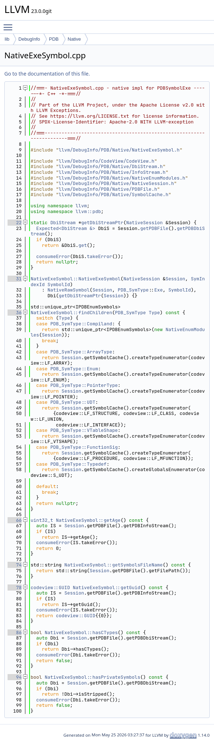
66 (15, 520)
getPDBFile (154, 228)
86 (15, 632)
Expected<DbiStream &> (65, 228)
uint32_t (42, 520)
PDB (54, 39)
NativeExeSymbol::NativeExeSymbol (76, 279)
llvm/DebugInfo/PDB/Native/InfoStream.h (112, 172)
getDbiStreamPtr (102, 223)
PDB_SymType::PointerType (84, 385)
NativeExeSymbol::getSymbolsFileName (113, 565)
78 (15, 587)
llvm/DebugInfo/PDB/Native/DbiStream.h (111, 166)
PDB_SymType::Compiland (81, 324)
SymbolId (59, 284)
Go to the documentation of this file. (47, 73)
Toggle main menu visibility (10, 24)
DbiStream (63, 223)
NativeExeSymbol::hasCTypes (81, 632)
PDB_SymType (133, 290)
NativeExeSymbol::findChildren (71, 312)
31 (15, 279)
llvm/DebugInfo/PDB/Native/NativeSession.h (116, 183)
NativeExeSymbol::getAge (88, 520)
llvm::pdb (88, 211)
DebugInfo (29, 39)
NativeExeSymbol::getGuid (106, 587)
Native (74, 39)
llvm (81, 206)
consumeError (53, 256)
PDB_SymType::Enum (74, 369)
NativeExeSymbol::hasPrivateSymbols (92, 677)
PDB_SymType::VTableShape (84, 430)
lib (7, 39)
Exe (158, 290)
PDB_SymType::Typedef (78, 464)
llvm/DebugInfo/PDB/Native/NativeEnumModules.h (122, 178)
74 (15, 565)
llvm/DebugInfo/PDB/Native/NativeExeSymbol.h (119, 150)
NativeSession (144, 223)
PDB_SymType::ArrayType (81, 352)
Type (154, 312)
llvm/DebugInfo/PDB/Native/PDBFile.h (108, 189)
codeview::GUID (50, 587)
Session (175, 279)
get (83, 245)
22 (15, 223)
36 (15, 312)
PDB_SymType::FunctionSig (84, 447)
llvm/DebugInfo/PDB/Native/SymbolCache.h (113, 194)
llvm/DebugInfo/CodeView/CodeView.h (106, 161)
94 (15, 677)
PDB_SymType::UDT (72, 402)
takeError (99, 256)
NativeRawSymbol (69, 290)
